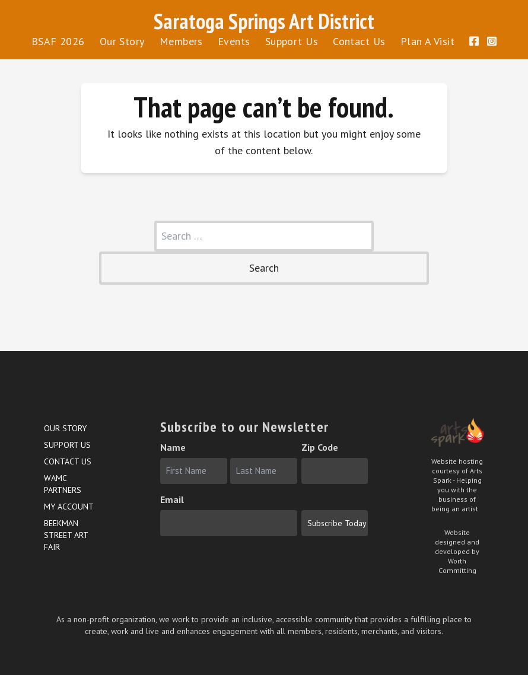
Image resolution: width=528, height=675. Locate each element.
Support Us (292, 41)
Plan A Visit (427, 41)
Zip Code (319, 447)
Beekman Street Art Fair (66, 535)
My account (69, 506)
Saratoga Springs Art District (264, 21)
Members (181, 41)
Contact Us (359, 41)
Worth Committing (457, 565)
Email (172, 499)
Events (234, 41)
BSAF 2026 (58, 41)
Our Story (122, 41)
